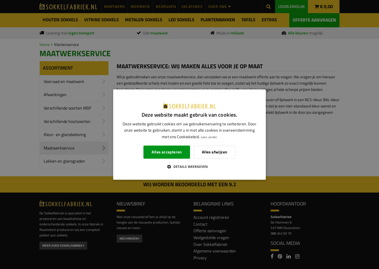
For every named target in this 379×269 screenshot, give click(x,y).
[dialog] (189, 134)
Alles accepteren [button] (167, 152)
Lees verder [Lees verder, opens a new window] (209, 136)
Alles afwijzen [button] (214, 152)
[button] (189, 166)
